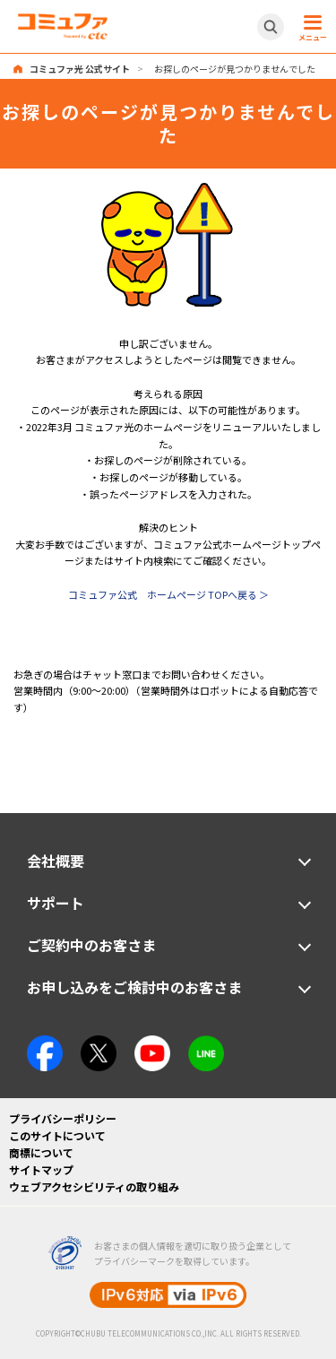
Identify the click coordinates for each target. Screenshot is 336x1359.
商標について (41, 1152)
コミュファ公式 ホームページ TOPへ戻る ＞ (168, 594)
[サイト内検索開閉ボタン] (270, 26)
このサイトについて (57, 1135)
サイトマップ (41, 1169)
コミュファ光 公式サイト (80, 68)
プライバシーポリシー (62, 1118)
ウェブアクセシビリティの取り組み (94, 1186)
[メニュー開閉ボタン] (310, 27)
